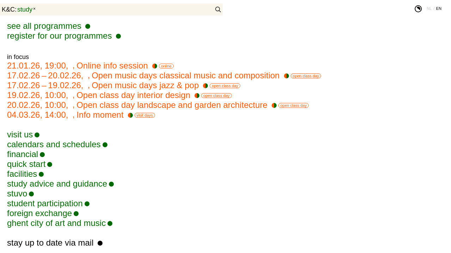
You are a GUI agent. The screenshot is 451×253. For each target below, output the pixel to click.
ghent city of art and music (56, 223)
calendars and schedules (54, 144)
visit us (20, 134)
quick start (26, 164)
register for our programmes (60, 35)
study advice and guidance (57, 183)
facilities (22, 174)
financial (22, 154)
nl (429, 8)
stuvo (17, 193)
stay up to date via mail (51, 242)
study (24, 9)
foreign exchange (39, 213)
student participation (45, 203)
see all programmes (45, 26)
